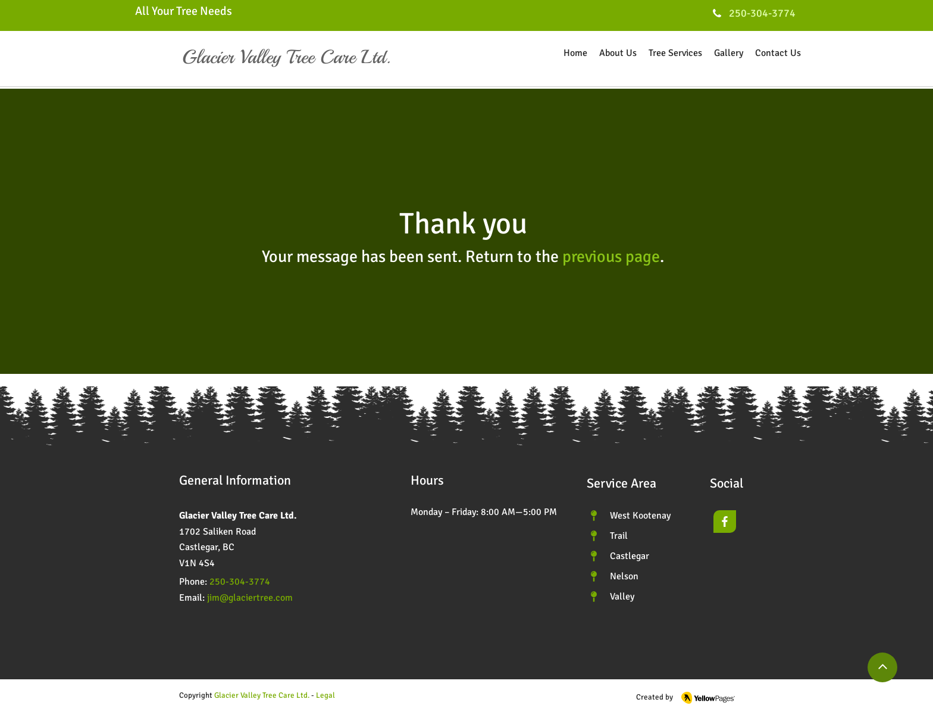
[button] (324, 695)
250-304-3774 (239, 582)
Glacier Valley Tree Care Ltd (261, 695)
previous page (611, 256)
